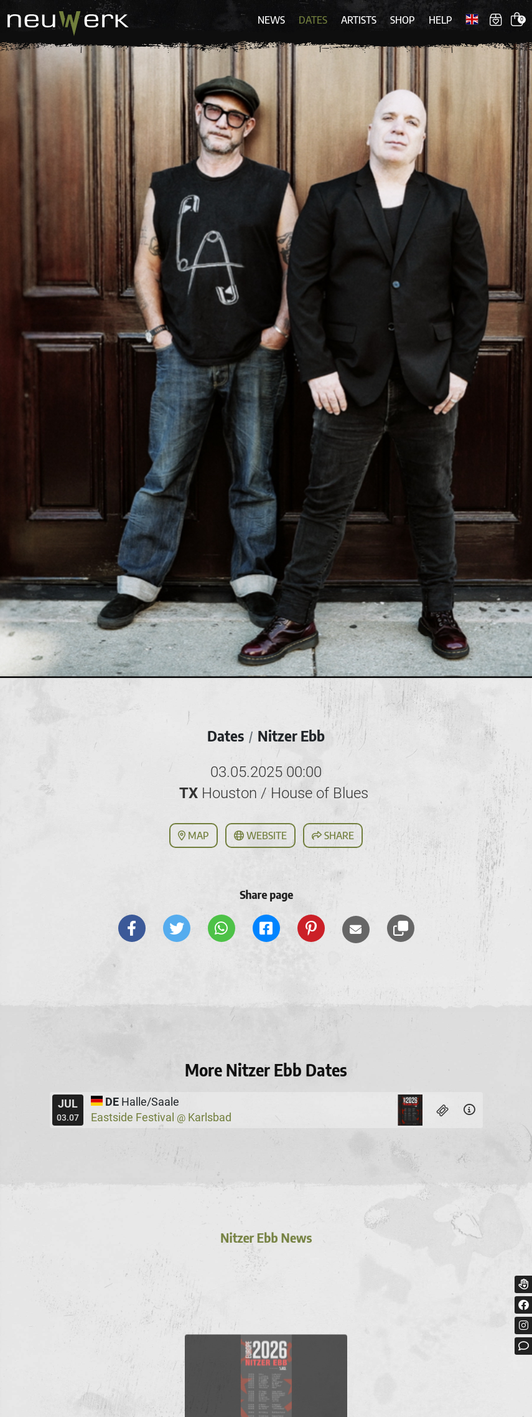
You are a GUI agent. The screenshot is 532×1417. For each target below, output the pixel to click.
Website (260, 835)
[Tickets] (443, 1110)
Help (440, 20)
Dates (313, 20)
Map (193, 835)
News (271, 20)
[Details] (469, 1110)
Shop (402, 20)
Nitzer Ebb (291, 736)
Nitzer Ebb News (265, 1240)
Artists (358, 20)
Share (333, 835)
